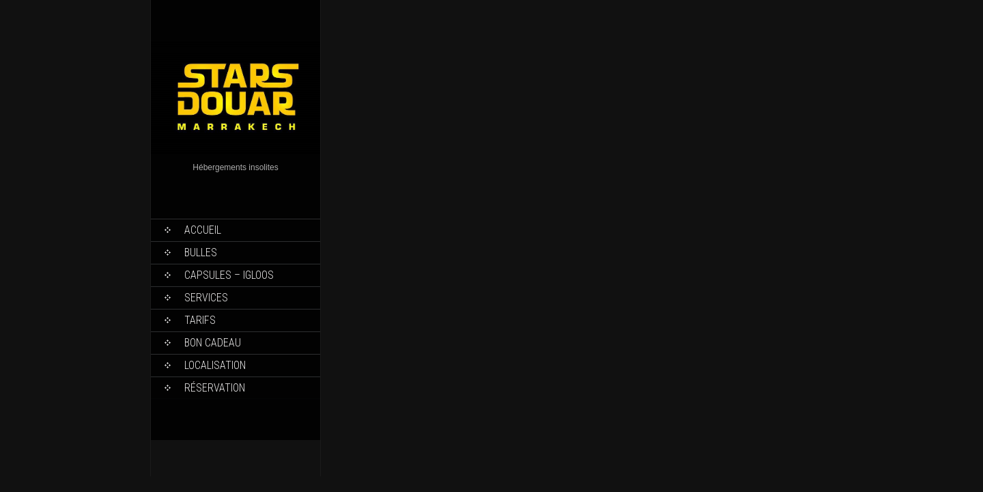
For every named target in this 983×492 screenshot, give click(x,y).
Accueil (202, 229)
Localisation (215, 365)
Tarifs (200, 320)
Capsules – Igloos (229, 275)
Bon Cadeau (212, 342)
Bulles (200, 252)
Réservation (214, 387)
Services (206, 297)
